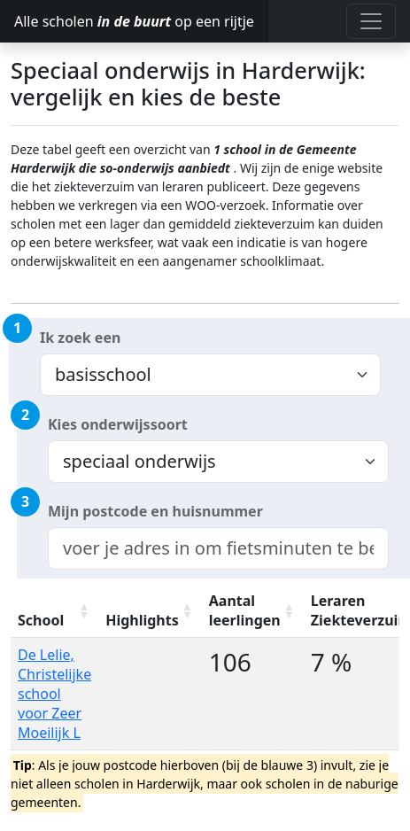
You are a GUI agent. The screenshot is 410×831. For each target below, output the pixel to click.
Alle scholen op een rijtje (134, 21)
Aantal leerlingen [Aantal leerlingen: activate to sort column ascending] (245, 610)
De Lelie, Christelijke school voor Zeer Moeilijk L (54, 693)
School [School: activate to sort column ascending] (41, 620)
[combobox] (218, 548)
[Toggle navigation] (371, 21)
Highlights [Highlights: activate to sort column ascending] (142, 620)
